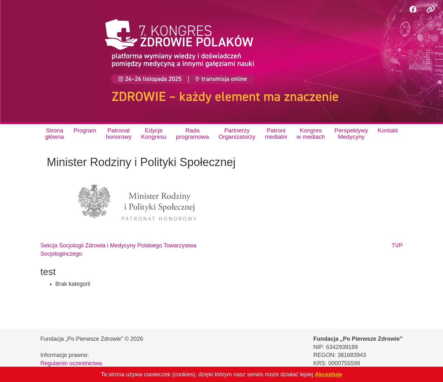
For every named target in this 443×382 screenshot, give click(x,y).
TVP (397, 245)
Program (84, 130)
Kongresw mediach (310, 133)
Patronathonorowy (119, 133)
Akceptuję (328, 374)
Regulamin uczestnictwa (71, 363)
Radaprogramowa (192, 133)
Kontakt (388, 130)
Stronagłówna (54, 133)
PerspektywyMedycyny (351, 133)
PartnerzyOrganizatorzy (236, 133)
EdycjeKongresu (154, 133)
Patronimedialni (276, 133)
